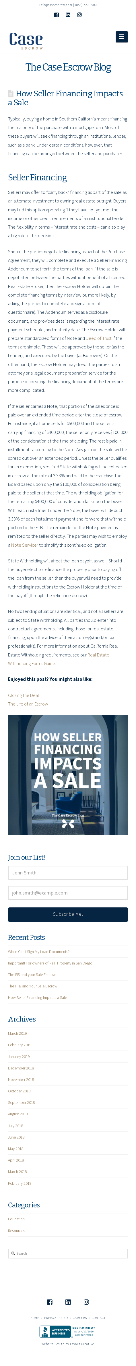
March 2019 (17, 1033)
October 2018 (19, 1091)
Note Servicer (24, 545)
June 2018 (16, 1137)
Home (34, 1318)
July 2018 (15, 1125)
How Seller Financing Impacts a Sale (37, 997)
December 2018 (21, 1068)
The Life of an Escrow (28, 704)
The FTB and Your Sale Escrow (32, 986)
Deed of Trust (99, 338)
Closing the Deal (23, 695)
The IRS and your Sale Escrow (32, 974)
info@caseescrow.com (55, 5)
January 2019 (19, 1056)
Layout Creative (82, 1344)
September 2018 (21, 1102)
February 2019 (20, 1044)
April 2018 (16, 1160)
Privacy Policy (56, 1318)
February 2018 (20, 1183)
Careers (80, 1318)
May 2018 (16, 1148)
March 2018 (17, 1171)
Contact (99, 1318)
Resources (16, 1230)
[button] (122, 36)
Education (16, 1218)
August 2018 (18, 1113)
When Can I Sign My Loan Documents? (39, 951)
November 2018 (21, 1079)
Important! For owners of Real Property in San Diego (50, 963)
